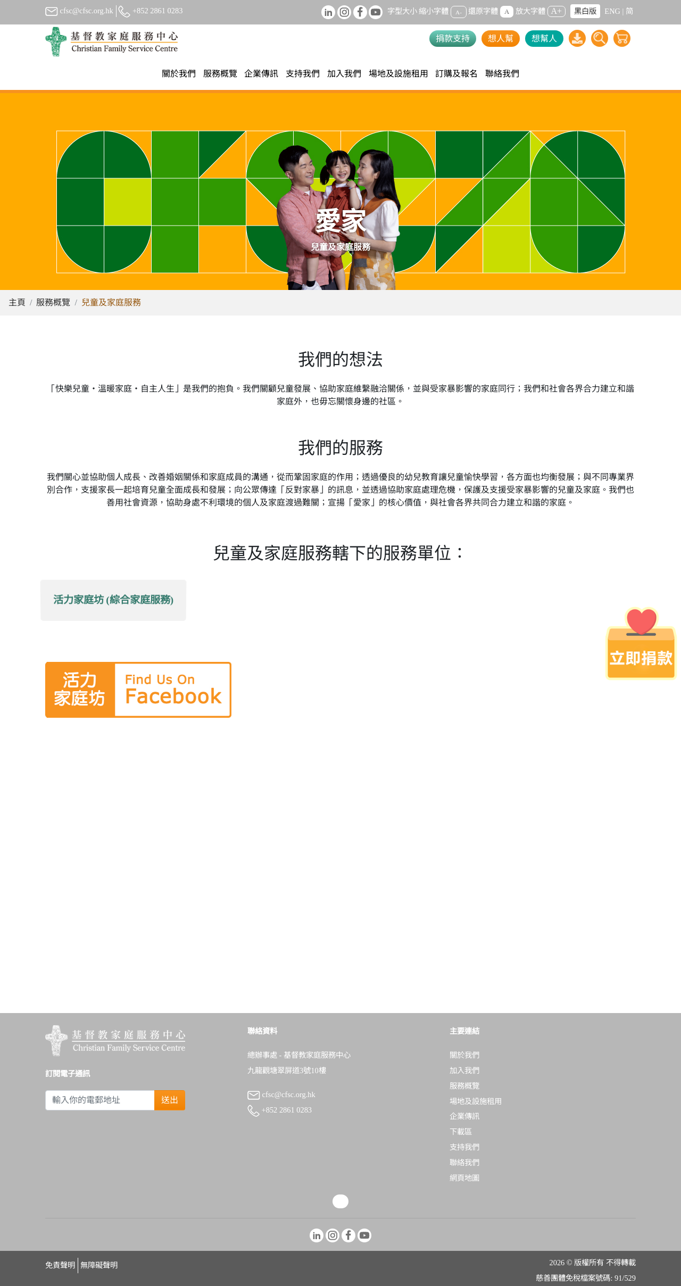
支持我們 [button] (303, 73)
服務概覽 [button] (220, 73)
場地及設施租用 (476, 1101)
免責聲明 (60, 1265)
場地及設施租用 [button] (398, 73)
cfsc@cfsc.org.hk (79, 10)
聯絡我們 (502, 73)
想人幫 (500, 38)
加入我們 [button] (344, 73)
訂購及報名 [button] (456, 73)
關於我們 (464, 1055)
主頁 (17, 302)
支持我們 (464, 1147)
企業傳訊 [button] (261, 73)
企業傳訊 (464, 1116)
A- (458, 12)
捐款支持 (453, 38)
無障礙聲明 (99, 1265)
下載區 (461, 1131)
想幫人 (544, 38)
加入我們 (464, 1070)
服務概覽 (53, 302)
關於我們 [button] (179, 73)
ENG (612, 11)
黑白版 (585, 11)
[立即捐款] (641, 643)
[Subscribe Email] (100, 1100)
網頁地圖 (464, 1178)
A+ (556, 10)
